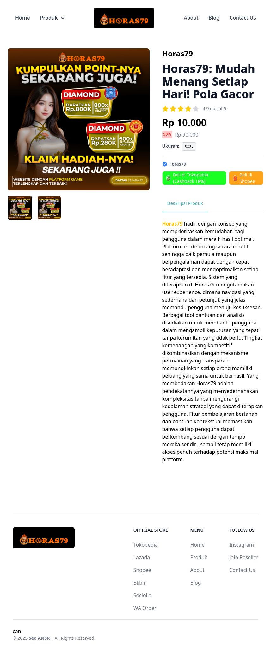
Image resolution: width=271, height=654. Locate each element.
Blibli (139, 582)
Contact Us (243, 17)
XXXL (189, 146)
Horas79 (177, 53)
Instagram (241, 544)
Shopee (142, 570)
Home (22, 17)
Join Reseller (243, 557)
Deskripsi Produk (185, 203)
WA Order (145, 608)
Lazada (141, 557)
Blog (214, 17)
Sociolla (142, 595)
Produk (52, 17)
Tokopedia (145, 544)
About (191, 17)
